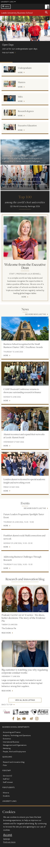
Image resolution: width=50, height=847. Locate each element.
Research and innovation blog (13, 762)
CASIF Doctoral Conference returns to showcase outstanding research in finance (22, 391)
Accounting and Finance (12, 732)
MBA (20, 96)
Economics (7, 738)
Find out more (25, 36)
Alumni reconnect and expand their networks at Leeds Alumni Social (24, 436)
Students (6, 795)
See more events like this (35, 508)
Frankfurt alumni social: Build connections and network (24, 537)
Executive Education (27, 125)
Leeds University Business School (17, 12)
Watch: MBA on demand (43, 62)
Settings (6, 838)
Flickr (5, 765)
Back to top (7, 704)
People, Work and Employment (14, 751)
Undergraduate (25, 67)
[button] (46, 13)
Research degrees (26, 111)
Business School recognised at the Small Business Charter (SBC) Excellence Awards (23, 345)
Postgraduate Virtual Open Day (19, 62)
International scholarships (31, 62)
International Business (11, 741)
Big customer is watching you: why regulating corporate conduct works (25, 671)
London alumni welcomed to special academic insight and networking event (24, 481)
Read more (6, 633)
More (20, 72)
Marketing (7, 748)
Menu (7, 6)
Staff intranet (8, 782)
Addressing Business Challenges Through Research (22, 558)
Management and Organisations (14, 745)
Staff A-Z (6, 779)
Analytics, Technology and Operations (17, 735)
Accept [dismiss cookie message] (7, 834)
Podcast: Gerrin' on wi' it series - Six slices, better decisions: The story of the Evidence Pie (23, 618)
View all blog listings (25, 700)
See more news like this (35, 314)
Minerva (6, 792)
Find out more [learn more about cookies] (9, 841)
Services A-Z (7, 775)
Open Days (6, 62)
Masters (21, 82)
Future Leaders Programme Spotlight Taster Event (23, 516)
